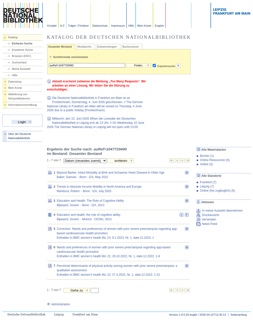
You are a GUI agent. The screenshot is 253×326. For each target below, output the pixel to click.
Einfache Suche (22, 43)
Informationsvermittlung (22, 104)
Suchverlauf (19, 62)
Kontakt (52, 25)
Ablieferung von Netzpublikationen (19, 96)
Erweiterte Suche (22, 49)
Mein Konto (144, 25)
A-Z (62, 25)
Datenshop (14, 81)
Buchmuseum (131, 46)
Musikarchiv (84, 46)
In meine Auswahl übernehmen (222, 210)
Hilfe (131, 25)
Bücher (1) (207, 156)
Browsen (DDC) (21, 55)
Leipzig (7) (207, 186)
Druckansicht (210, 215)
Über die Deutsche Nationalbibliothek (19, 136)
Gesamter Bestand (60, 46)
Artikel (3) (206, 164)
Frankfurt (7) (208, 182)
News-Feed (209, 224)
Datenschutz (100, 25)
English (159, 25)
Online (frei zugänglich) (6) (217, 190)
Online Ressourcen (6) (215, 160)
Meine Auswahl (21, 68)
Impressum (118, 25)
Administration (58, 304)
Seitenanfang (239, 314)
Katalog (13, 37)
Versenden (209, 219)
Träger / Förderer (78, 25)
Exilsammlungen (107, 46)
